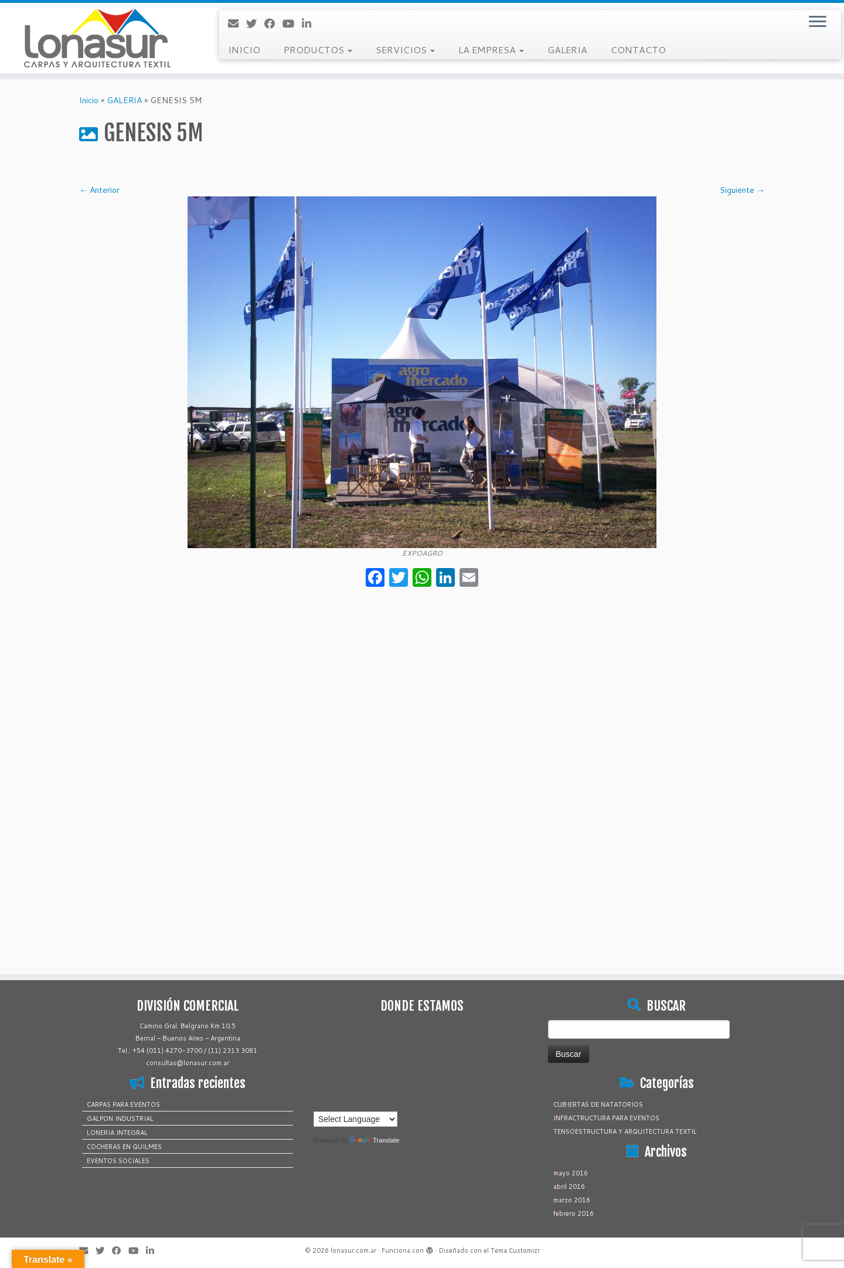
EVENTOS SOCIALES (118, 1160)
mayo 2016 (570, 1173)
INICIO (244, 49)
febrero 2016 (573, 1213)
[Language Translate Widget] (355, 1119)
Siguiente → (742, 190)
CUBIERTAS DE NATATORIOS (598, 1104)
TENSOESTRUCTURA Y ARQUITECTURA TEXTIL (625, 1131)
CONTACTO (638, 49)
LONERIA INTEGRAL (117, 1132)
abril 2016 (569, 1186)
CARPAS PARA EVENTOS (123, 1104)
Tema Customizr (515, 1250)
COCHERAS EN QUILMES (124, 1146)
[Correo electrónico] (237, 23)
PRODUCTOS (318, 49)
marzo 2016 (571, 1200)
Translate (374, 1140)
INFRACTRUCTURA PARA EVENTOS (606, 1118)
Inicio (88, 100)
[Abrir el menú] (817, 22)
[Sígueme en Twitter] (255, 23)
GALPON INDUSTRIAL (120, 1118)
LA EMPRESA (491, 49)
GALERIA (567, 49)
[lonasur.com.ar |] (97, 38)
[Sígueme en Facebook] (273, 23)
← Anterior (99, 190)
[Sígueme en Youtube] (292, 23)
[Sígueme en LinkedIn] (310, 23)
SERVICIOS (405, 49)
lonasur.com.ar (353, 1250)
